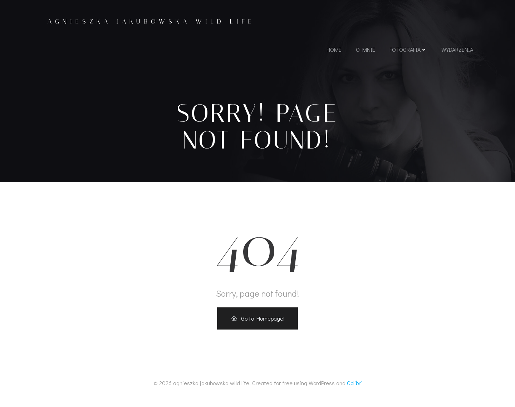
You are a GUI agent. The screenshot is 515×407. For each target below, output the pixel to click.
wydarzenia (456, 51)
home (333, 51)
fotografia (407, 51)
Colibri (354, 386)
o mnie (364, 51)
